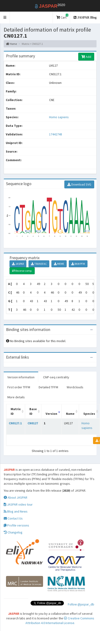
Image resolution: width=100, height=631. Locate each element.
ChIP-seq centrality (56, 377)
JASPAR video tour (18, 504)
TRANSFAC (39, 263)
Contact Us (13, 518)
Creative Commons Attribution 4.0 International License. (59, 620)
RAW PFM (78, 263)
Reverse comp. (22, 270)
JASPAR (18, 263)
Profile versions (16, 525)
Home (11, 44)
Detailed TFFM (48, 387)
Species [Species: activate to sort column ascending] (89, 414)
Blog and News (16, 511)
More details (16, 397)
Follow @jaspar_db (81, 604)
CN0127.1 (15, 423)
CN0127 (33, 423)
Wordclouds (75, 387)
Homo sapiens (59, 117)
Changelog (13, 532)
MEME (59, 263)
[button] (5, 17)
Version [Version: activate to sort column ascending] (51, 414)
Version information (20, 377)
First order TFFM (18, 387)
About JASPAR (15, 497)
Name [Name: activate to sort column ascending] (70, 414)
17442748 (55, 134)
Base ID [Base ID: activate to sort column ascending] (33, 411)
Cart (62, 17)
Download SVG (79, 184)
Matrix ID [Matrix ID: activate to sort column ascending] (16, 411)
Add (86, 57)
